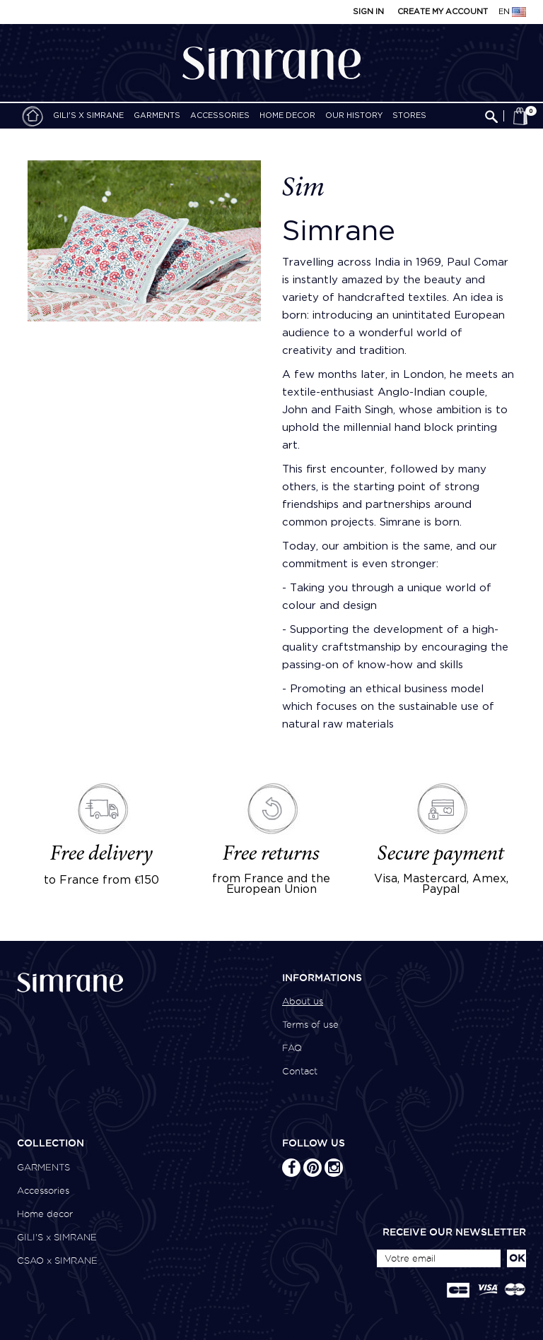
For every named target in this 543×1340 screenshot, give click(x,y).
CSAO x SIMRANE (57, 1260)
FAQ (292, 1048)
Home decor (287, 115)
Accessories (220, 115)
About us (302, 1001)
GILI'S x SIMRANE (88, 115)
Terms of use (310, 1024)
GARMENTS (157, 115)
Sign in (368, 12)
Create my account (442, 12)
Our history (354, 115)
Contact (299, 1071)
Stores (409, 115)
